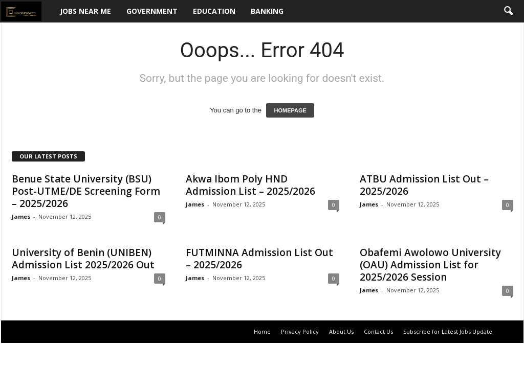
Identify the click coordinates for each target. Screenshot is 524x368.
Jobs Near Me (85, 11)
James (21, 216)
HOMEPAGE (290, 110)
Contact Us (378, 331)
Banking (267, 11)
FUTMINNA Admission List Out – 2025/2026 (259, 258)
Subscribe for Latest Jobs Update (447, 331)
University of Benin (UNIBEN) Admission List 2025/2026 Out (83, 258)
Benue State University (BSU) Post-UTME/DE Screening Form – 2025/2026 (86, 191)
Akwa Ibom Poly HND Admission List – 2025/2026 (250, 185)
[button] (508, 11)
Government (152, 11)
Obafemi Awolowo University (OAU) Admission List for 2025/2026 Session (430, 265)
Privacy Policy (300, 331)
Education (214, 11)
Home (262, 331)
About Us (341, 331)
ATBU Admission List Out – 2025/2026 (424, 185)
